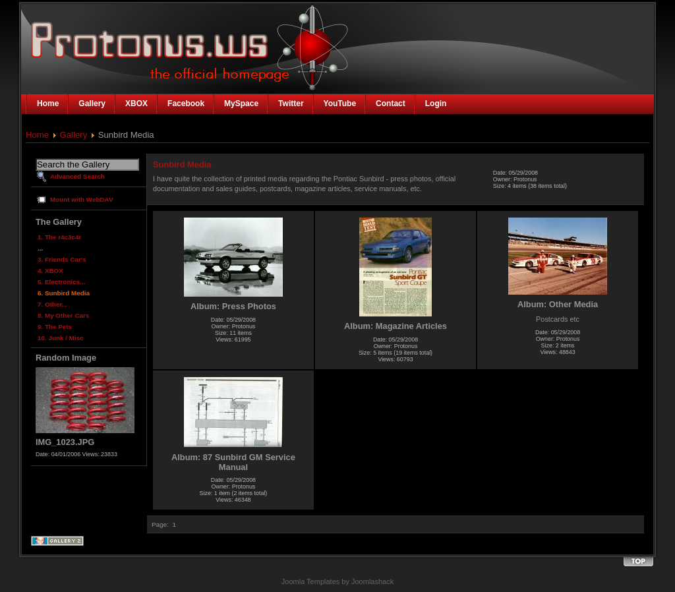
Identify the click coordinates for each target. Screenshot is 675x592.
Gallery (74, 135)
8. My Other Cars (63, 315)
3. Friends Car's (62, 259)
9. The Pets (55, 326)
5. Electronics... (61, 281)
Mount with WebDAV (81, 199)
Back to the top (638, 562)
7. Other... (52, 304)
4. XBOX (50, 270)
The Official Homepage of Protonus (134, 41)
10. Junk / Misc (61, 337)
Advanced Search (77, 176)
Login (436, 103)
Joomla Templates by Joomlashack (337, 581)
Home (37, 135)
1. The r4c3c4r (59, 237)
